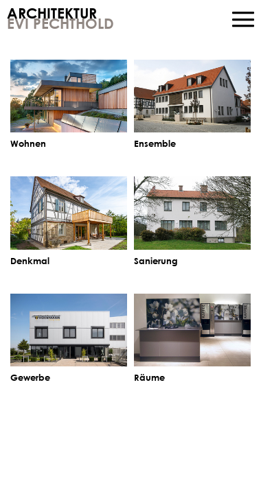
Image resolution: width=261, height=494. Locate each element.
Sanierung (156, 260)
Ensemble (155, 143)
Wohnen (28, 143)
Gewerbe (30, 377)
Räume (149, 377)
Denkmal (29, 260)
